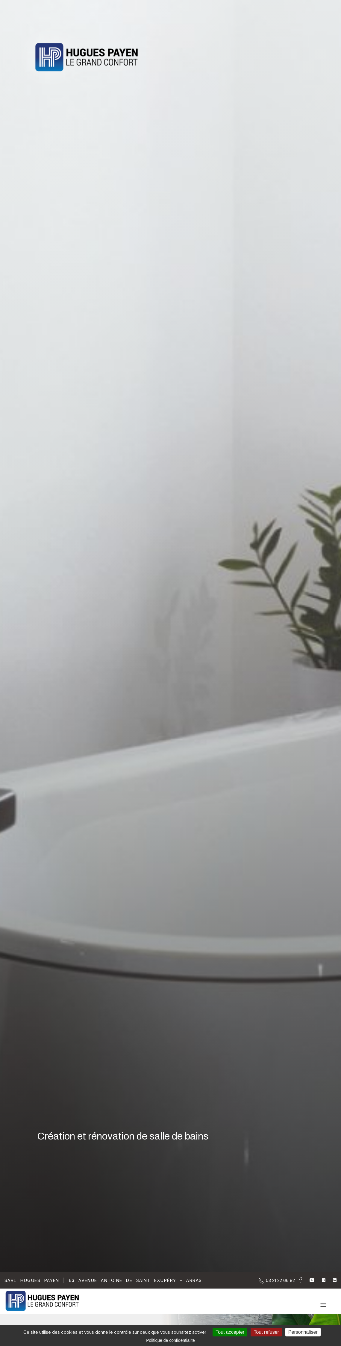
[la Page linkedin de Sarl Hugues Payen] (331, 1280)
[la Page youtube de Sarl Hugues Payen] (308, 1280)
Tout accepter (230, 1332)
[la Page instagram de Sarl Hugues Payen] (319, 1280)
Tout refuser (266, 1332)
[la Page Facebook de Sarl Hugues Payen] (298, 1281)
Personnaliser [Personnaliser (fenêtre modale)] (303, 1332)
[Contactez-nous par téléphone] (280, 1280)
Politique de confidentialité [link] (170, 1340)
